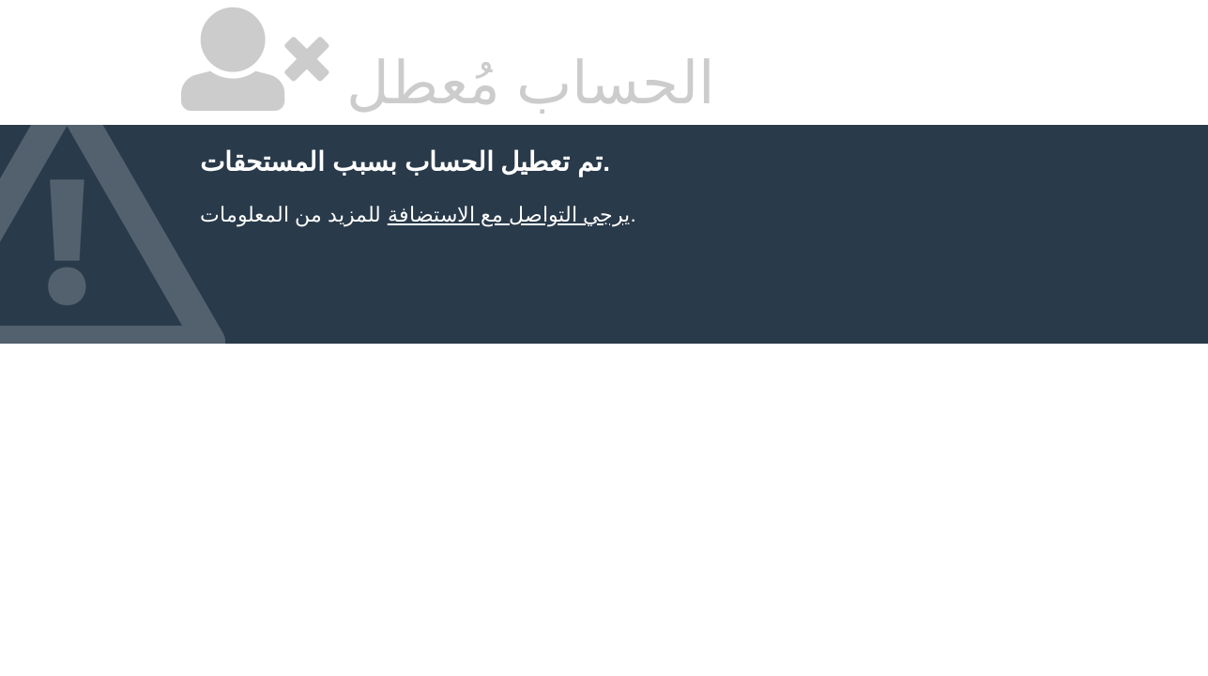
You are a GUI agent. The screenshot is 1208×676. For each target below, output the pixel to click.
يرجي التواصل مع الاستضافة (509, 214)
